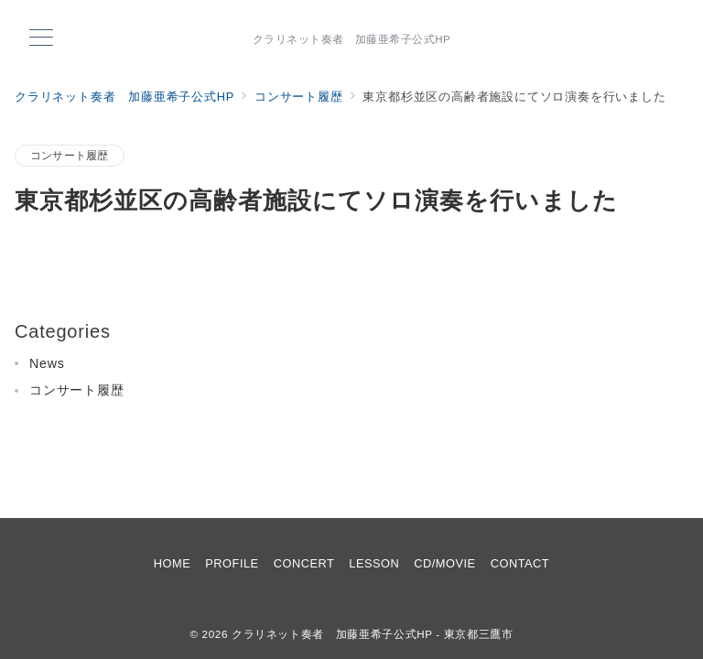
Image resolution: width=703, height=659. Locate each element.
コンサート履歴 (69, 155)
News (47, 363)
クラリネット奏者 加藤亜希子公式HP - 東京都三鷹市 (373, 634)
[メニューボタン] (41, 39)
